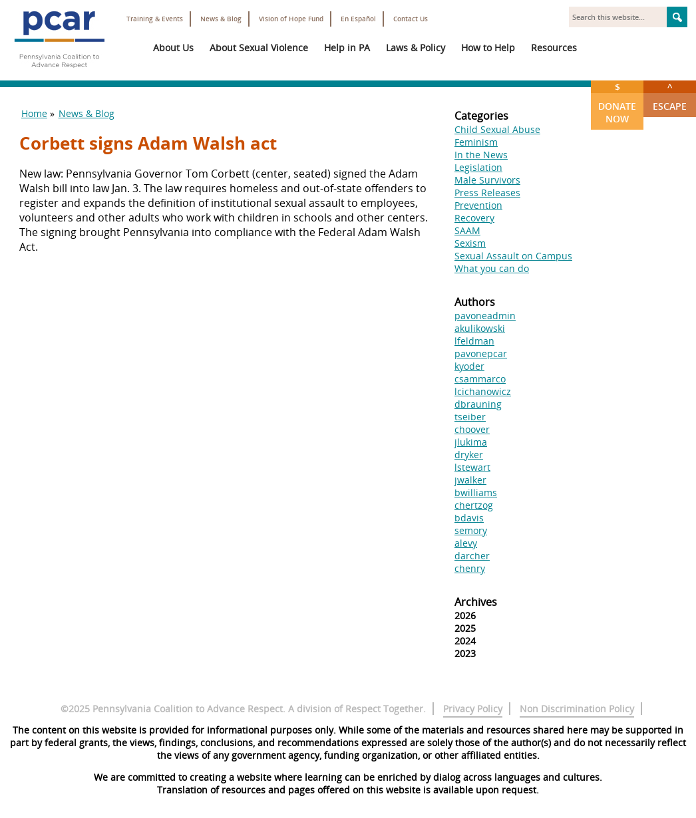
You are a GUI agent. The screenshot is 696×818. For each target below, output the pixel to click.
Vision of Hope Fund (291, 19)
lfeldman (474, 341)
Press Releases (487, 192)
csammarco (480, 378)
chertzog (473, 505)
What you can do (491, 268)
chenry (469, 568)
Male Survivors (487, 180)
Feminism (476, 142)
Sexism (470, 243)
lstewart (472, 467)
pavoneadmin (485, 315)
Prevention (478, 205)
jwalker (470, 480)
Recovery (474, 217)
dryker (468, 454)
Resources (554, 47)
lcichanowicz (482, 391)
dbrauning (478, 404)
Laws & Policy (415, 47)
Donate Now (617, 102)
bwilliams (475, 492)
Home (34, 113)
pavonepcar (480, 353)
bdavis (469, 517)
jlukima (470, 442)
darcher (472, 555)
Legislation (478, 167)
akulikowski (479, 328)
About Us (173, 47)
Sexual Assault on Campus (513, 255)
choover (472, 429)
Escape (669, 96)
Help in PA (347, 47)
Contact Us (410, 19)
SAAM (467, 230)
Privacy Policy (472, 708)
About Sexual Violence (259, 47)
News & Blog (221, 19)
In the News (481, 154)
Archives (475, 602)
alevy (465, 543)
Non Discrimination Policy (577, 708)
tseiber (470, 416)
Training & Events (154, 19)
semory (470, 530)
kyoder (469, 366)
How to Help (488, 47)
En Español (358, 19)
